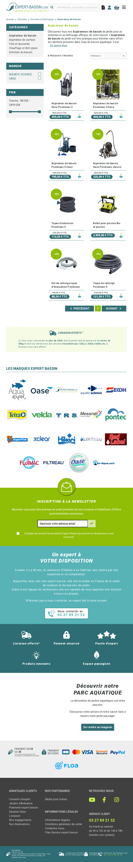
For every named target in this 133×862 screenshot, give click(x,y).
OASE (12, 78)
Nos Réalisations (19, 824)
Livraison (14, 815)
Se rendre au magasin (97, 727)
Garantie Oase (17, 811)
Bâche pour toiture (56, 799)
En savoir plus (58, 45)
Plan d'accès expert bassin (61, 832)
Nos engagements (20, 820)
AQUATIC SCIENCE (20, 74)
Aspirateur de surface (22, 39)
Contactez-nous (54, 828)
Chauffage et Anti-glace (23, 48)
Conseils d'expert (19, 799)
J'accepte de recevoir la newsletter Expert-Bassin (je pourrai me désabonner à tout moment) (69, 535)
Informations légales (57, 820)
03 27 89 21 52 (115, 855)
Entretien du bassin (20, 52)
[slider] (10, 111)
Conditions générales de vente (63, 824)
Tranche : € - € (19, 103)
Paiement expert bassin (23, 807)
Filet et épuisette (19, 44)
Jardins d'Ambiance (21, 803)
